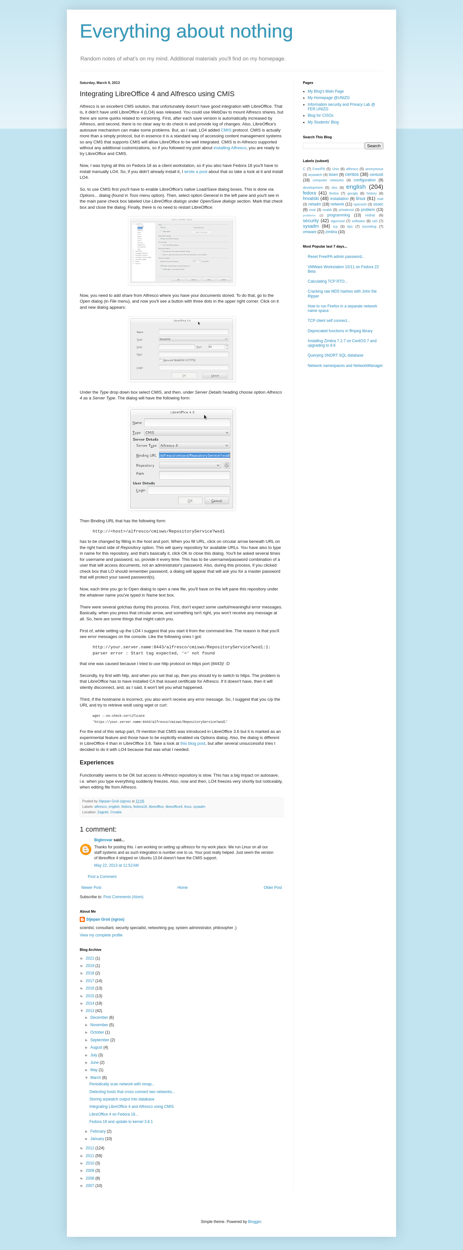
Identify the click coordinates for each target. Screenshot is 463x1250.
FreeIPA (319, 169)
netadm (314, 204)
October (97, 1032)
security (311, 220)
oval (312, 210)
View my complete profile (101, 935)
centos (352, 174)
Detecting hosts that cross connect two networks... (132, 1092)
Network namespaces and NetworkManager (345, 365)
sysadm (199, 806)
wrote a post (195, 171)
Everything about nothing (186, 31)
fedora (127, 806)
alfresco (101, 806)
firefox (334, 193)
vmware (309, 232)
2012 (90, 1148)
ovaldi (326, 210)
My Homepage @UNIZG (329, 98)
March (96, 1077)
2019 (90, 965)
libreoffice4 (174, 806)
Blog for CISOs (320, 115)
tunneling (369, 226)
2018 (90, 973)
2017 (90, 981)
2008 (90, 1178)
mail (380, 199)
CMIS (226, 130)
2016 (90, 988)
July (94, 1055)
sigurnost (338, 221)
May (94, 1070)
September (100, 1040)
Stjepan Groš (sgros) (105, 919)
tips (350, 226)
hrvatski (311, 198)
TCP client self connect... (329, 320)
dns (334, 187)
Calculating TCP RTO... (328, 281)
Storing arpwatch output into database (121, 1099)
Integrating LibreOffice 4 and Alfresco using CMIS (131, 1106)
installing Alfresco (229, 147)
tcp (335, 226)
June (95, 1062)
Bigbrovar (103, 840)
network (337, 204)
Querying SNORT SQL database (335, 355)
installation (339, 198)
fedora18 (140, 806)
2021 (90, 958)
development (313, 187)
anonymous (374, 169)
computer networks (328, 180)
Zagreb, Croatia (109, 812)
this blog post (192, 743)
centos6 (376, 174)
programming (338, 215)
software (358, 221)
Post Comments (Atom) (123, 897)
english (114, 806)
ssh (375, 221)
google (353, 193)
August (97, 1047)
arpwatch (315, 175)
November (99, 1025)
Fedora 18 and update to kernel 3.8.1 (121, 1121)
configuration (365, 180)
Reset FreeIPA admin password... (336, 256)
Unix (335, 169)
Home (182, 887)
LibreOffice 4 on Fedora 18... (114, 1114)
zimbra (331, 232)
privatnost (346, 210)
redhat (370, 215)
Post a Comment (102, 876)
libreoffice (156, 806)
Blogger (254, 1221)
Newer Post (91, 887)
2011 (90, 1156)
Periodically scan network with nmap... (122, 1084)
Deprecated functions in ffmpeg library (340, 331)
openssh (360, 204)
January (97, 1138)
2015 (90, 996)
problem (368, 209)
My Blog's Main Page (326, 91)
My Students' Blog (323, 122)
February (98, 1131)
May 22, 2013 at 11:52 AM (116, 865)
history (372, 193)
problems (309, 215)
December (99, 1017)
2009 (90, 1170)
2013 (90, 1010)
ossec (378, 204)
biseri (333, 174)
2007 (90, 1185)
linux (187, 806)
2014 (90, 1003)
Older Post (273, 887)
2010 (90, 1163)
